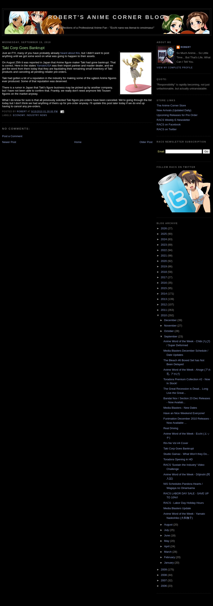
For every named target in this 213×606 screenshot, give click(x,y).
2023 (164, 244)
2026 (164, 228)
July (167, 530)
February (170, 557)
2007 (164, 580)
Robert (186, 47)
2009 (164, 569)
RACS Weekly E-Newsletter (173, 119)
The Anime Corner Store (171, 105)
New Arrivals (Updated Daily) (174, 110)
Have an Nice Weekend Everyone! (184, 413)
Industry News (37, 115)
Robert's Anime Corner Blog (106, 17)
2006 (164, 585)
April (167, 546)
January (169, 562)
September (171, 336)
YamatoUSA (44, 65)
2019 (164, 266)
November (171, 325)
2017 (164, 277)
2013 (164, 299)
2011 (164, 309)
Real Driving (170, 428)
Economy (19, 115)
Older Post (146, 142)
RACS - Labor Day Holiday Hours (183, 502)
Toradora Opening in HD (178, 459)
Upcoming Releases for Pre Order (177, 115)
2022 (164, 250)
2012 (164, 304)
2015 (164, 288)
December (171, 320)
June (167, 535)
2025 (164, 233)
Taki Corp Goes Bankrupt (178, 448)
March (168, 551)
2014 (164, 293)
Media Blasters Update (177, 508)
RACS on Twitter (167, 129)
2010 (164, 315)
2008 (164, 575)
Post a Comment (12, 136)
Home (78, 142)
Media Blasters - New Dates (180, 407)
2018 (164, 271)
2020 (164, 261)
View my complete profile (175, 67)
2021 (164, 255)
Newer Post (9, 142)
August (168, 524)
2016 (164, 282)
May (167, 540)
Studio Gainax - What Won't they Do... (186, 453)
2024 (164, 239)
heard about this (70, 53)
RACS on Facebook (169, 124)
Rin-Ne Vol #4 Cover (175, 443)
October (169, 331)
